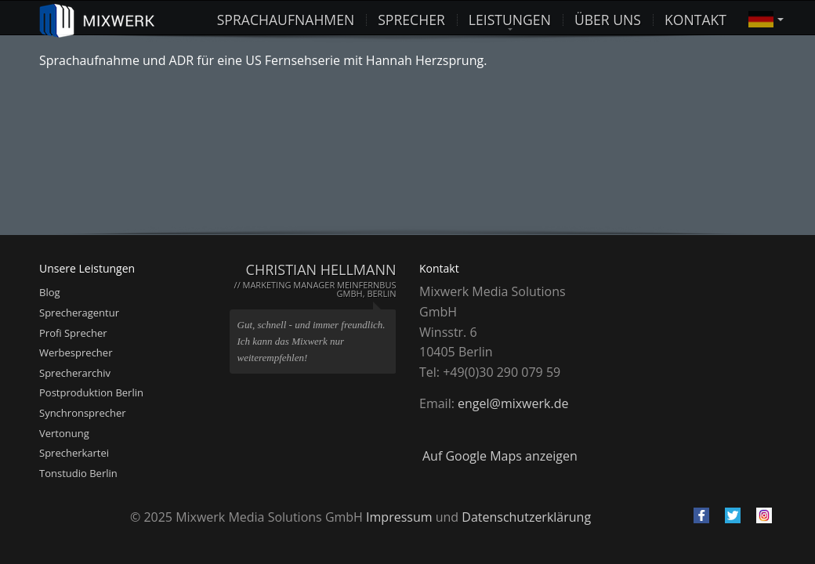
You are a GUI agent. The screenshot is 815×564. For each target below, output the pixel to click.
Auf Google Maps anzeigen (500, 456)
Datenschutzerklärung (526, 517)
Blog (49, 292)
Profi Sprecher (73, 333)
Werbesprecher (75, 352)
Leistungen (510, 18)
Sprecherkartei (74, 453)
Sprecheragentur (79, 313)
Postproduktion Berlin (91, 392)
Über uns (607, 18)
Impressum (399, 517)
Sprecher (411, 18)
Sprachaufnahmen (286, 18)
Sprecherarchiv (74, 373)
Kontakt (695, 18)
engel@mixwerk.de (513, 403)
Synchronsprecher (82, 413)
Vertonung (64, 433)
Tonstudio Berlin (78, 473)
